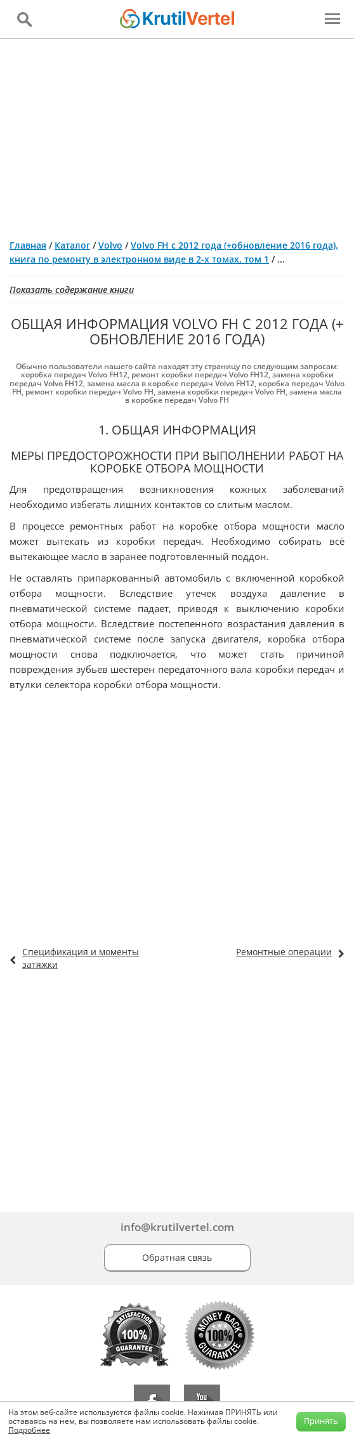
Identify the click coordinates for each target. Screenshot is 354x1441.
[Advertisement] (177, 134)
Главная (28, 245)
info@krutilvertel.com (177, 1227)
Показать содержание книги (72, 290)
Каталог (72, 245)
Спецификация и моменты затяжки (80, 958)
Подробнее (29, 1430)
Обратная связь (177, 1257)
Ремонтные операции (284, 952)
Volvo (110, 245)
